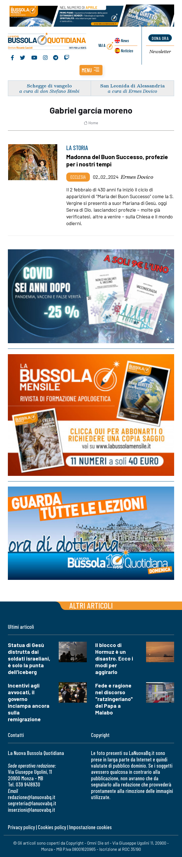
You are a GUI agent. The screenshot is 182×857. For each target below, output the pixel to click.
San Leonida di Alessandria (132, 85)
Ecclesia (78, 177)
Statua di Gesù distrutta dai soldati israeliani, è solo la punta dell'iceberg (29, 658)
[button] (91, 70)
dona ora (160, 38)
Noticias (127, 50)
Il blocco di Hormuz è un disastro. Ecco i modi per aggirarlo (114, 658)
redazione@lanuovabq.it (31, 797)
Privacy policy (21, 827)
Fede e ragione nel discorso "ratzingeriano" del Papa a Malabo (114, 699)
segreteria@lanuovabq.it (32, 803)
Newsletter (160, 52)
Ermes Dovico (137, 176)
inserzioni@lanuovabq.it (31, 809)
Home (91, 123)
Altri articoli (91, 605)
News (125, 40)
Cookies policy (52, 827)
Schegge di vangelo (49, 85)
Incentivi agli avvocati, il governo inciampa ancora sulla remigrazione (28, 702)
